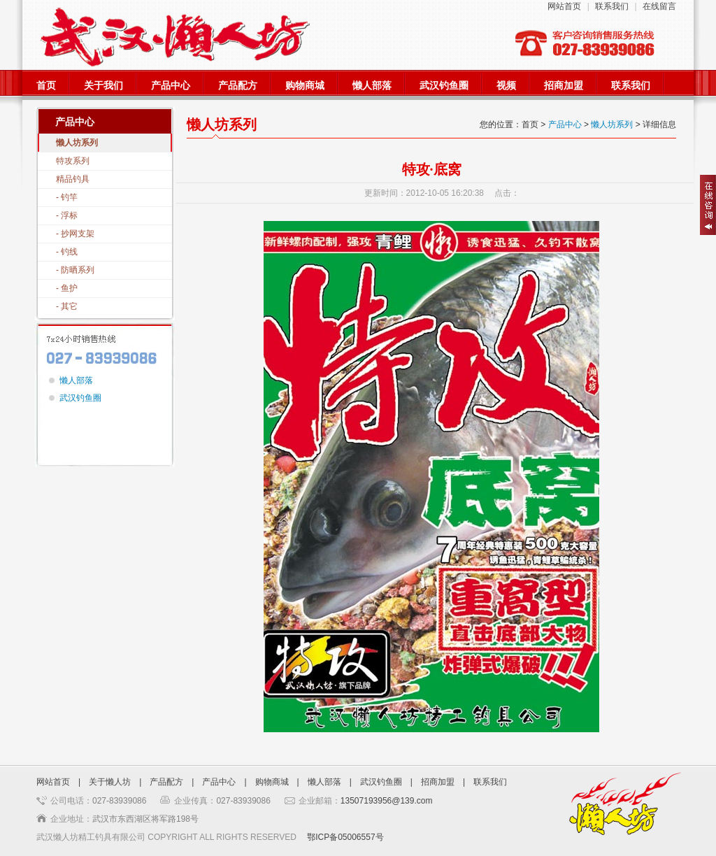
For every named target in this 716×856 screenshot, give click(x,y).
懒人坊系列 (77, 143)
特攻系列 (73, 161)
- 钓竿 (67, 197)
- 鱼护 (67, 288)
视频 (506, 85)
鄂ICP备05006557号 (345, 837)
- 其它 (67, 306)
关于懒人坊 (110, 782)
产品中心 (170, 85)
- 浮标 (67, 215)
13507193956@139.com (387, 801)
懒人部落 (372, 85)
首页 (46, 85)
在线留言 (659, 6)
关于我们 (103, 85)
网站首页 (564, 6)
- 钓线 (67, 252)
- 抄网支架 (75, 233)
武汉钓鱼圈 (444, 85)
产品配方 (237, 85)
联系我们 (612, 6)
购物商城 (304, 85)
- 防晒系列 (75, 270)
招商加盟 (563, 85)
